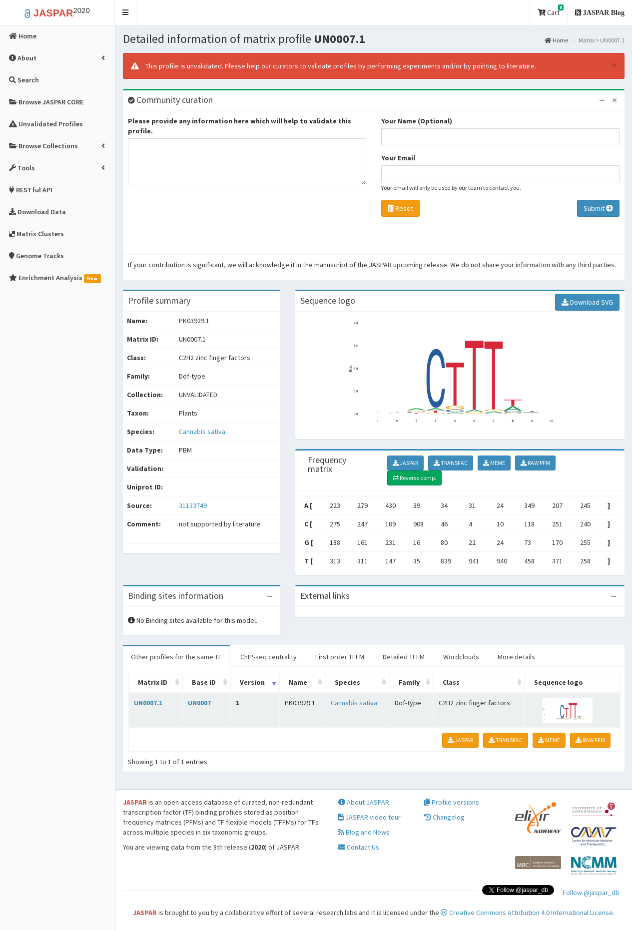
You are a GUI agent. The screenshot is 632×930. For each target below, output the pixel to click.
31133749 (193, 505)
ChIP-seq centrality (268, 656)
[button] (125, 12)
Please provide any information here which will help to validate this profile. (239, 125)
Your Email (398, 157)
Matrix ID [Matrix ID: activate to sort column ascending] (152, 682)
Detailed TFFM (404, 656)
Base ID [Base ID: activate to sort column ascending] (204, 682)
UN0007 (199, 702)
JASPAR (405, 462)
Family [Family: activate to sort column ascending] (409, 682)
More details (516, 656)
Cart (551, 10)
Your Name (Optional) (416, 120)
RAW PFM (535, 462)
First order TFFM (339, 656)
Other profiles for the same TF (176, 656)
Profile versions (451, 802)
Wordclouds (461, 656)
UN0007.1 (148, 702)
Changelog (444, 817)
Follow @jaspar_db (591, 892)
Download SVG (587, 302)
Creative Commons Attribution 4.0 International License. (528, 912)
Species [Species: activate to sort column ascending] (347, 682)
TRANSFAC (451, 462)
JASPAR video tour (369, 817)
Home (556, 40)
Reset (400, 208)
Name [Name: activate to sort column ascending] (298, 682)
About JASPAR (363, 802)
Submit (598, 208)
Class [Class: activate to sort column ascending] (451, 682)
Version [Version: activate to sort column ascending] (252, 682)
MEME (494, 462)
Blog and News (364, 832)
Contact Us (358, 847)
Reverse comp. (414, 477)
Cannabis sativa (202, 431)
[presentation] (204, 222)
